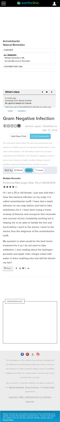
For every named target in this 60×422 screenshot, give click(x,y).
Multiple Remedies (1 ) (14, 58)
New (29, 170)
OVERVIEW (8, 50)
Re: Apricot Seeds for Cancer (18, 103)
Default (18, 170)
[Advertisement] (30, 323)
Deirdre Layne (33, 126)
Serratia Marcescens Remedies (17, 61)
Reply (7, 268)
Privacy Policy (49, 387)
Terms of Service (32, 387)
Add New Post (18, 136)
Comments (40, 136)
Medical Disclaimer (16, 387)
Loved (39, 170)
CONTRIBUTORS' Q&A (13, 66)
